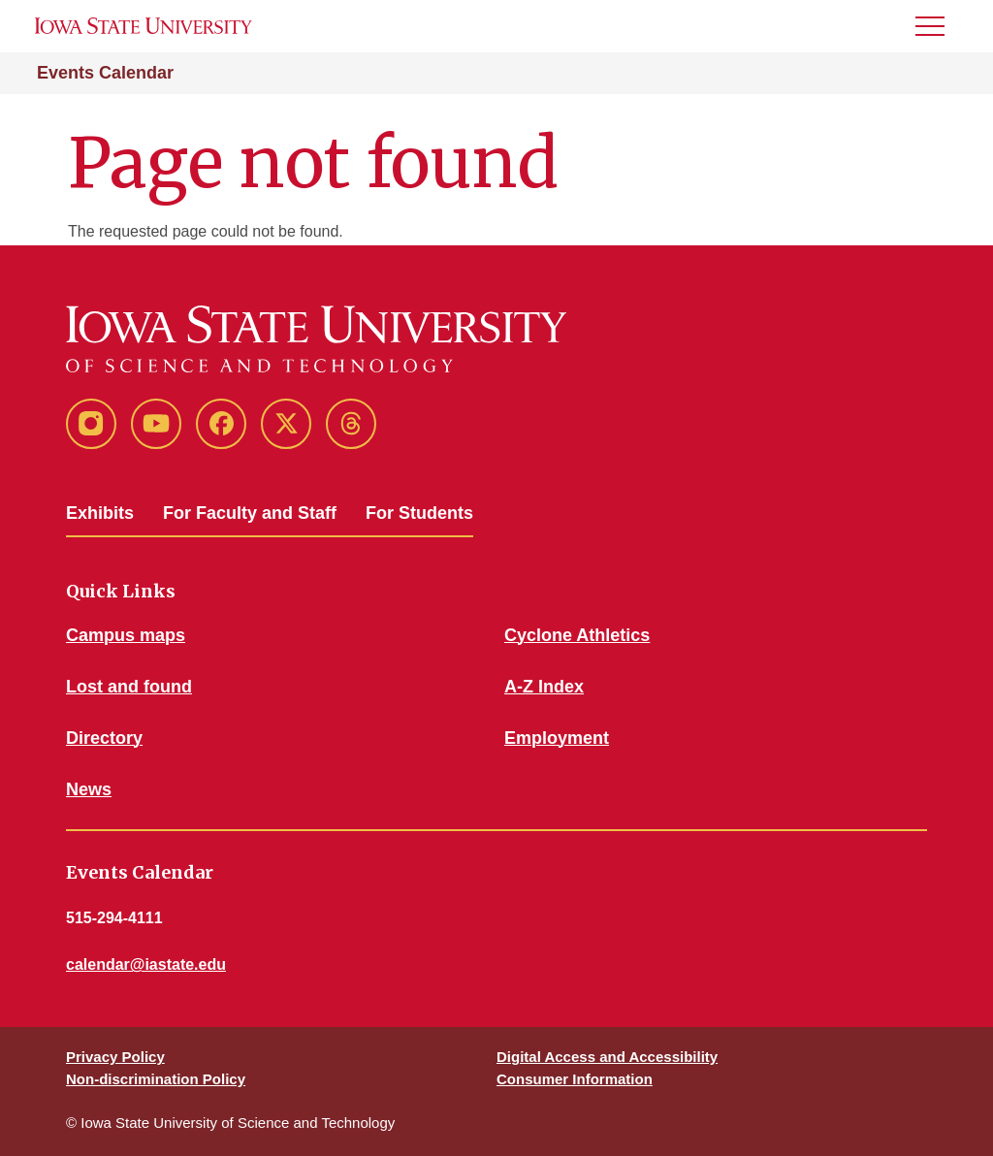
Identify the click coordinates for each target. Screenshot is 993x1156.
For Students (419, 513)
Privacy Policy (115, 1056)
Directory (104, 738)
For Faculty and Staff (249, 513)
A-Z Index (544, 686)
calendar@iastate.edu (146, 964)
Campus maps (125, 635)
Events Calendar (105, 72)
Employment (556, 738)
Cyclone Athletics (577, 635)
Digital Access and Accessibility (607, 1056)
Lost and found (129, 686)
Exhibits (100, 513)
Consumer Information (574, 1079)
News (89, 789)
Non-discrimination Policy (155, 1079)
